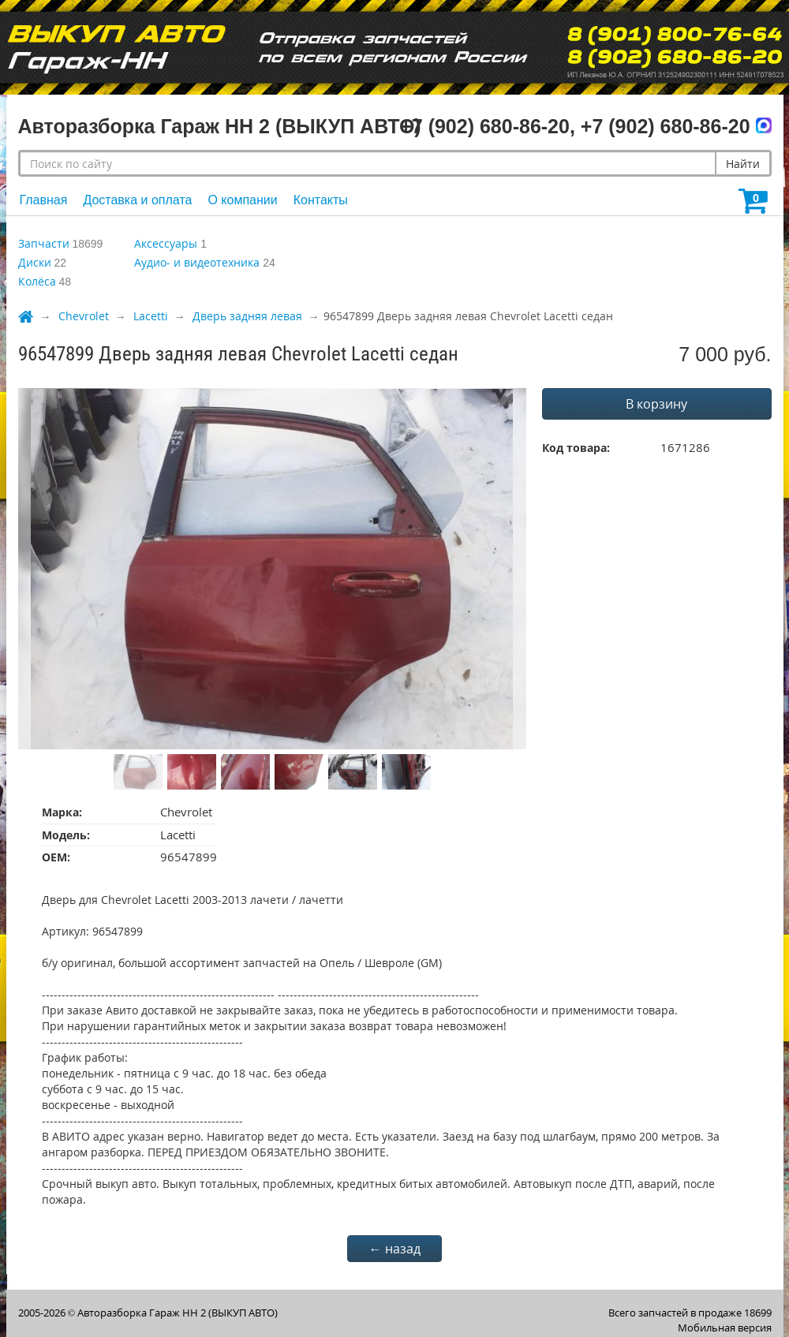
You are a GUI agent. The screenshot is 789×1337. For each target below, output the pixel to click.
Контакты (321, 200)
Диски (34, 262)
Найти (743, 163)
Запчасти (43, 243)
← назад (395, 1248)
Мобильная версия (725, 1327)
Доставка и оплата (137, 200)
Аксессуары (165, 243)
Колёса (37, 281)
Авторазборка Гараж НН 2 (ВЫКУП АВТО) (177, 1312)
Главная (44, 200)
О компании (242, 200)
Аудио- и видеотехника (197, 262)
